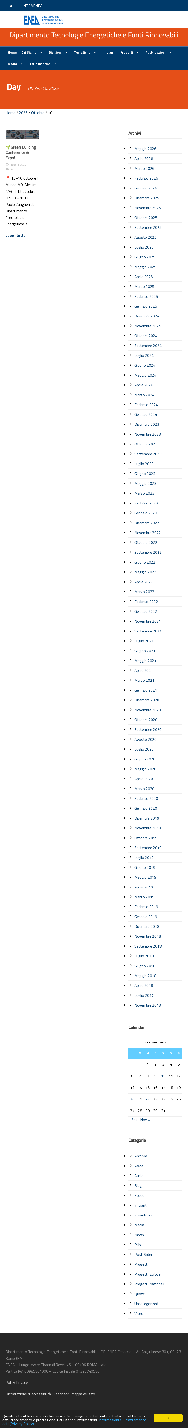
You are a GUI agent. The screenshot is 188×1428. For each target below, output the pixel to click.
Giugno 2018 (144, 966)
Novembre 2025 (147, 208)
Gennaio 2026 (145, 188)
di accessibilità (28, 1394)
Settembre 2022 (148, 552)
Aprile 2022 (143, 582)
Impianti (109, 52)
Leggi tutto (16, 235)
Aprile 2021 (143, 670)
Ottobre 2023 (145, 444)
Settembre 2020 (148, 729)
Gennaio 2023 (145, 513)
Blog (138, 1185)
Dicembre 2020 (146, 700)
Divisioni (55, 52)
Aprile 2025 (143, 277)
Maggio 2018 (145, 975)
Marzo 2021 (144, 680)
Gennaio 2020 (145, 808)
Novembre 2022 (147, 532)
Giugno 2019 (144, 867)
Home (12, 52)
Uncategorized (146, 1303)
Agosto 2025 (145, 237)
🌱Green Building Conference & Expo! (21, 152)
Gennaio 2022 (145, 611)
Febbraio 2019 (146, 907)
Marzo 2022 (144, 592)
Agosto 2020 (145, 739)
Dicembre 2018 (146, 926)
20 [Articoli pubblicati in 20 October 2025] (132, 1099)
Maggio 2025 (145, 267)
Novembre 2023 (147, 434)
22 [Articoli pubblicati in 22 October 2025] (148, 1099)
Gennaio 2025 (145, 306)
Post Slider (143, 1254)
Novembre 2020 (147, 710)
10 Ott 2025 (18, 165)
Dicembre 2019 (146, 818)
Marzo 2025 (144, 286)
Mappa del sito (83, 1394)
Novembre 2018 (147, 936)
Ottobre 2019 (145, 838)
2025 (23, 112)
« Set (132, 1120)
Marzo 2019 (144, 897)
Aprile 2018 (143, 985)
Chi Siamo (28, 52)
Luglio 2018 (144, 956)
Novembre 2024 (147, 326)
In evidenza (143, 1215)
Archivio (140, 1156)
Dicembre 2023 (146, 424)
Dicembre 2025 (146, 198)
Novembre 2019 (147, 828)
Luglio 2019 (144, 857)
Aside (138, 1166)
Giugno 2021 (144, 651)
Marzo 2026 (144, 168)
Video (138, 1313)
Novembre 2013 (147, 1005)
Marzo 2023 (144, 493)
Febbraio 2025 (146, 296)
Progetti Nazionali (149, 1284)
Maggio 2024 (145, 375)
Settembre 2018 (148, 946)
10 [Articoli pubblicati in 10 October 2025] (163, 1076)
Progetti (126, 52)
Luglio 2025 (144, 247)
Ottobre (37, 112)
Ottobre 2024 (145, 336)
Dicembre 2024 (146, 316)
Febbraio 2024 (146, 404)
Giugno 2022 (144, 562)
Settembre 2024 (148, 345)
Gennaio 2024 (145, 414)
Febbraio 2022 (146, 601)
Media (12, 63)
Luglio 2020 (144, 749)
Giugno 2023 (144, 473)
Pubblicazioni (156, 52)
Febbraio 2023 (146, 503)
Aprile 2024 (143, 385)
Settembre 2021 (148, 631)
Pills (137, 1244)
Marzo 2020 (144, 788)
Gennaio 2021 (145, 690)
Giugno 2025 (144, 257)
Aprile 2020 (143, 779)
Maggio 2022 (145, 572)
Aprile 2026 (143, 158)
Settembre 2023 (148, 454)
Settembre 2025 (148, 227)
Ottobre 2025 (145, 217)
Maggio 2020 (145, 769)
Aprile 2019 (143, 887)
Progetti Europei (147, 1274)
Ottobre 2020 (145, 720)
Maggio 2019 (145, 877)
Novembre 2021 (147, 621)
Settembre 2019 (148, 848)
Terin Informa (40, 63)
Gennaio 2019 (145, 916)
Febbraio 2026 (146, 178)
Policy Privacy (17, 1382)
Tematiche (82, 52)
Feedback (61, 1394)
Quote (139, 1294)
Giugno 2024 (144, 365)
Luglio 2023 (144, 464)
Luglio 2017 (144, 995)
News (139, 1235)
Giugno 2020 (144, 759)
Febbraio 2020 (146, 798)
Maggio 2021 (145, 660)
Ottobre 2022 (145, 542)
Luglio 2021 (144, 641)
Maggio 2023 (145, 483)
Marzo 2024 (144, 395)
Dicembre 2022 (146, 523)
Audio (139, 1176)
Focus (139, 1195)
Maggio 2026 (145, 149)
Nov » (145, 1120)
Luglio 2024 (144, 355)
